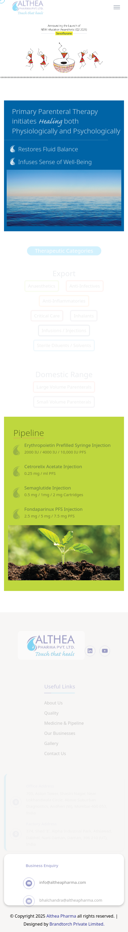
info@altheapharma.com (62, 884)
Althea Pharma (61, 916)
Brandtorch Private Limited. (76, 924)
